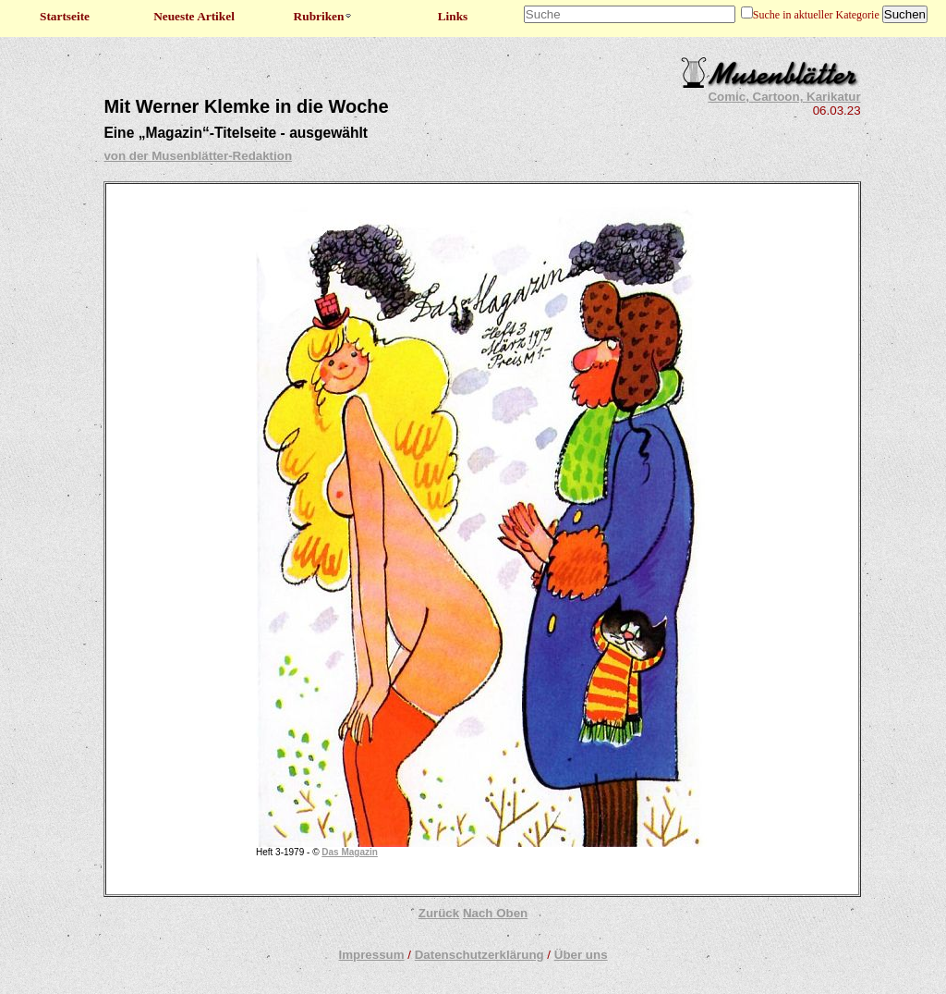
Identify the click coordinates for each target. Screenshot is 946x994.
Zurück (438, 913)
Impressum (371, 955)
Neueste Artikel (194, 16)
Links (453, 16)
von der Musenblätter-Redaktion (197, 156)
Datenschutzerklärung (479, 955)
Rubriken (324, 16)
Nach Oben (495, 913)
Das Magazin (349, 852)
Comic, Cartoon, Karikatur (784, 97)
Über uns (581, 955)
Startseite (65, 16)
